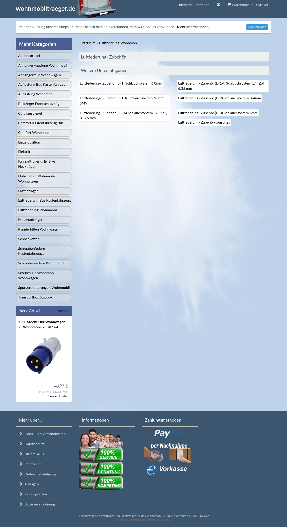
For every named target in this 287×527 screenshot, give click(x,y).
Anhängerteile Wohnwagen (39, 75)
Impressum (30, 464)
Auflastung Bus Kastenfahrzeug (42, 84)
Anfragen (29, 484)
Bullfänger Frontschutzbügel (40, 103)
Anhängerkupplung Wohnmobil (42, 65)
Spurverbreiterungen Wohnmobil (44, 287)
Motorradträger (30, 219)
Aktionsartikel (29, 55)
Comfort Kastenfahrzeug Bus (40, 123)
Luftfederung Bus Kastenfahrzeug (44, 200)
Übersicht (193, 4)
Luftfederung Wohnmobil (38, 210)
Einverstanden (257, 27)
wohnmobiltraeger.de (66, 8)
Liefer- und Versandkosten (42, 433)
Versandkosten (58, 396)
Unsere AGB (31, 454)
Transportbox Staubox (35, 297)
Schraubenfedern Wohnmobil (41, 263)
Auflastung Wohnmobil (36, 94)
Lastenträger (28, 191)
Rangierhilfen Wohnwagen (39, 229)
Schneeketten (28, 239)
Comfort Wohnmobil (34, 132)
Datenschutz (31, 444)
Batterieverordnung (37, 504)
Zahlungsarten (33, 494)
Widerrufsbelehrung (37, 474)
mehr (63, 310)
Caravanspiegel (30, 113)
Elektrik (24, 151)
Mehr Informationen (193, 26)
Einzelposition (29, 142)
